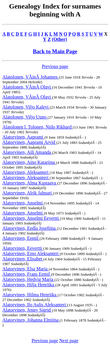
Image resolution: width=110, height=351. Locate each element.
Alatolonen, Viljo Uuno (25, 116)
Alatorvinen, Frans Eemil (26, 274)
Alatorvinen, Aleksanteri (26, 172)
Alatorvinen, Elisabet (22, 258)
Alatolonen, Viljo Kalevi (26, 106)
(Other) (59, 39)
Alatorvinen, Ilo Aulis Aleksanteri (34, 304)
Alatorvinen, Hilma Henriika (29, 294)
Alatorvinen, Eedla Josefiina (29, 228)
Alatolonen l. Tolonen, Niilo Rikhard (37, 126)
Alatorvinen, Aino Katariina (29, 162)
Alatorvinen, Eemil (21, 238)
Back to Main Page (55, 51)
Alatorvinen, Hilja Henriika (28, 284)
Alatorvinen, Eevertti (22, 248)
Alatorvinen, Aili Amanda (27, 152)
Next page (68, 340)
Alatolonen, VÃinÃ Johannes (30, 76)
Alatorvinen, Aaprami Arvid (29, 142)
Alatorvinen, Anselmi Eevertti (31, 218)
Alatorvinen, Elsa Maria (25, 268)
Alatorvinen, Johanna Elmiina (31, 319)
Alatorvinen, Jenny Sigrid (27, 309)
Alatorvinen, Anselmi (23, 202)
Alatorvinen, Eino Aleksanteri (31, 253)
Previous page (55, 66)
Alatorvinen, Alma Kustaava (29, 182)
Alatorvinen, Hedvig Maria (28, 279)
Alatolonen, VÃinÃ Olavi (27, 86)
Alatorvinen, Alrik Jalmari (27, 192)
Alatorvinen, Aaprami (23, 136)
